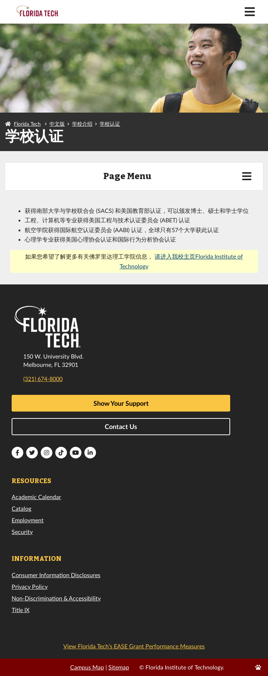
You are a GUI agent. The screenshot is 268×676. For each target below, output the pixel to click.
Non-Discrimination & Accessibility (56, 598)
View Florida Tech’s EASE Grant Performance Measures (134, 646)
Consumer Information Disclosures (56, 574)
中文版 (57, 124)
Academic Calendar (36, 496)
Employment (28, 520)
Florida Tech (27, 124)
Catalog (21, 508)
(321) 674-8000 (43, 378)
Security (22, 531)
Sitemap (118, 667)
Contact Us (121, 426)
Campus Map (87, 667)
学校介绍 (82, 124)
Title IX (20, 609)
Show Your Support (121, 403)
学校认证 (110, 124)
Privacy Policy (30, 586)
